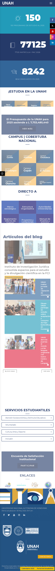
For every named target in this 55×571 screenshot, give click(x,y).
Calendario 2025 (28, 568)
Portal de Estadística (45, 568)
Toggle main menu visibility (51, 2)
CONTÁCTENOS (45, 556)
